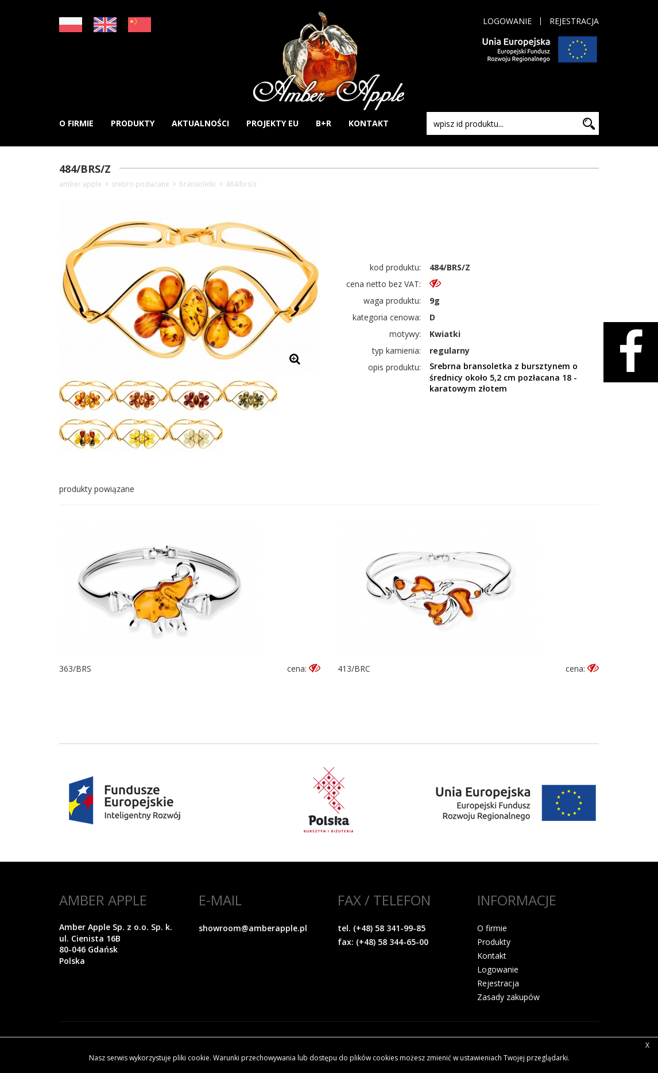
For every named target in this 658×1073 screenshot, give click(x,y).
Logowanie (507, 21)
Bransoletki (197, 184)
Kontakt (491, 955)
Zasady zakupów (508, 996)
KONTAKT (369, 123)
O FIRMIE (76, 123)
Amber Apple (80, 184)
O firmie (492, 928)
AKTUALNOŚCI (200, 123)
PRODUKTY (132, 123)
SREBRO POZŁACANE (140, 184)
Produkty (493, 941)
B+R (323, 123)
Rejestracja (574, 21)
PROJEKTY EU (272, 123)
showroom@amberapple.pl (253, 928)
